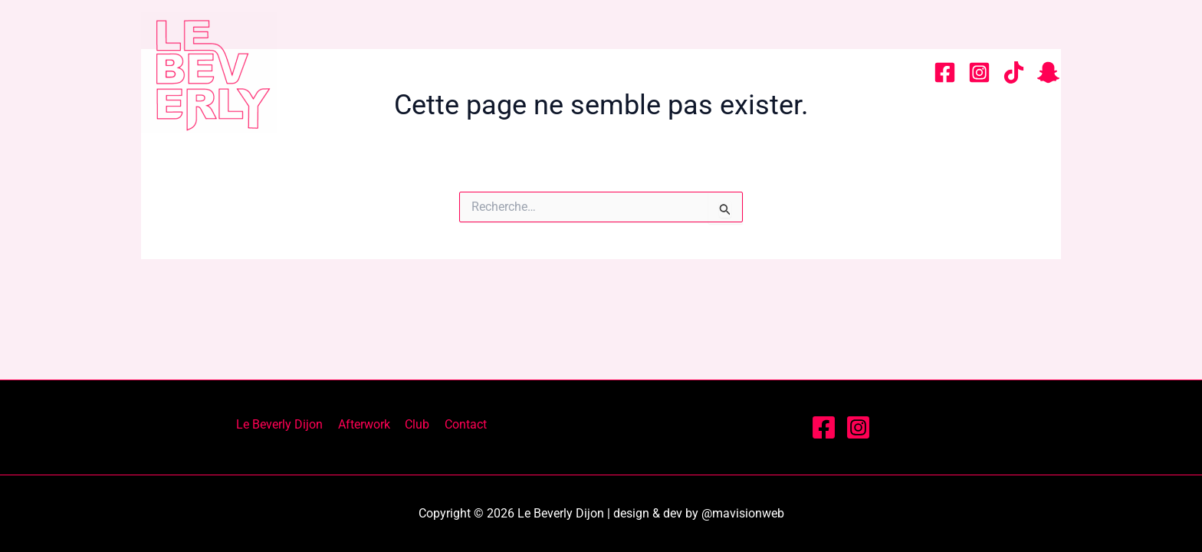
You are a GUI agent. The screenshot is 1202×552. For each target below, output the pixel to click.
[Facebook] (944, 72)
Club (780, 72)
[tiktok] (1013, 72)
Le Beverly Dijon (543, 72)
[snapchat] (1048, 72)
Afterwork (685, 72)
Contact (866, 72)
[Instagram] (979, 72)
